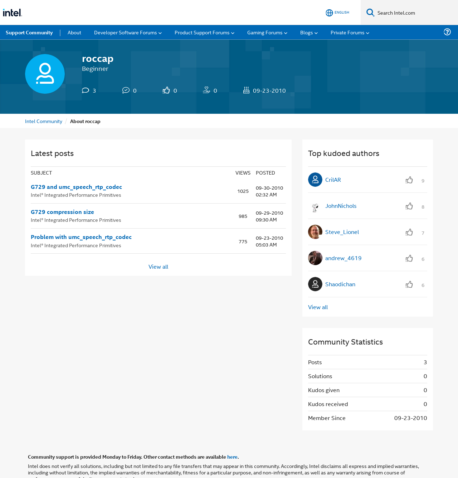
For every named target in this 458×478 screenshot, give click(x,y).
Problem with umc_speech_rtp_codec (81, 237)
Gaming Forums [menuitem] (265, 32)
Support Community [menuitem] (29, 32)
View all (158, 266)
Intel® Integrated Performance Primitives (76, 194)
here (232, 456)
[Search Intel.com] (416, 13)
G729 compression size (62, 212)
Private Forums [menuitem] (348, 32)
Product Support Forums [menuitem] (202, 32)
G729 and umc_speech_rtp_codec (76, 187)
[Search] (370, 12)
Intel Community (43, 121)
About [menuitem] (74, 32)
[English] (337, 12)
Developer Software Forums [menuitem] (125, 32)
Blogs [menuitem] (306, 32)
